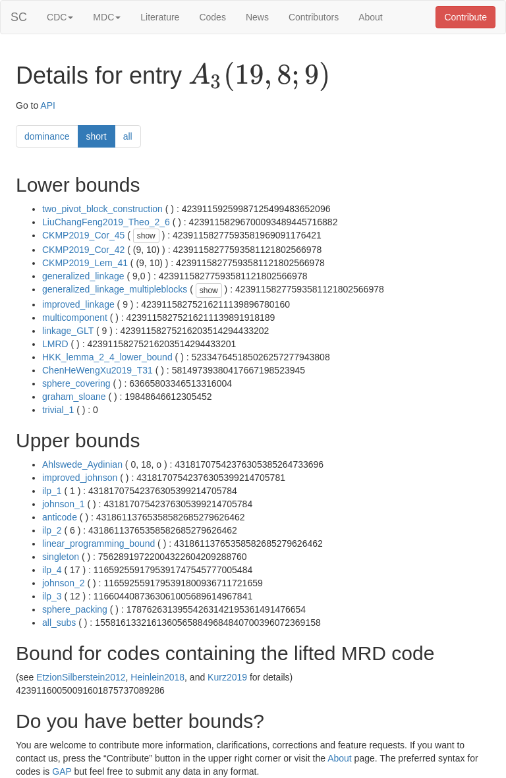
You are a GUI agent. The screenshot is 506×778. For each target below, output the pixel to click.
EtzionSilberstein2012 (80, 677)
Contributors (314, 17)
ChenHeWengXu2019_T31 (97, 370)
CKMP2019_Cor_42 (83, 249)
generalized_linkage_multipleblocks (114, 289)
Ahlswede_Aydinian (82, 464)
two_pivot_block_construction (102, 209)
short (96, 136)
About (370, 17)
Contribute (465, 17)
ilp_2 (52, 530)
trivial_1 (58, 409)
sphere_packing (74, 609)
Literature (159, 17)
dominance (47, 136)
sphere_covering (76, 383)
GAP (61, 771)
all (127, 136)
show (146, 235)
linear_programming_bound (98, 543)
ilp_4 (52, 570)
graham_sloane (74, 396)
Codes (212, 17)
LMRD (55, 344)
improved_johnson (79, 477)
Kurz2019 (227, 677)
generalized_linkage (83, 276)
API (47, 105)
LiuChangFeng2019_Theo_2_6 (106, 222)
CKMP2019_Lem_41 (85, 263)
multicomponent (74, 317)
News (257, 17)
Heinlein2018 (157, 677)
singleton (60, 556)
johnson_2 (63, 583)
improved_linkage (78, 304)
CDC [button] (60, 17)
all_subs (59, 622)
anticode (59, 517)
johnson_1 (63, 504)
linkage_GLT (68, 330)
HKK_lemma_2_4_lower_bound (107, 357)
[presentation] (259, 76)
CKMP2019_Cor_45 (83, 235)
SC (19, 17)
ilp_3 (52, 596)
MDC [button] (107, 17)
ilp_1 (52, 491)
